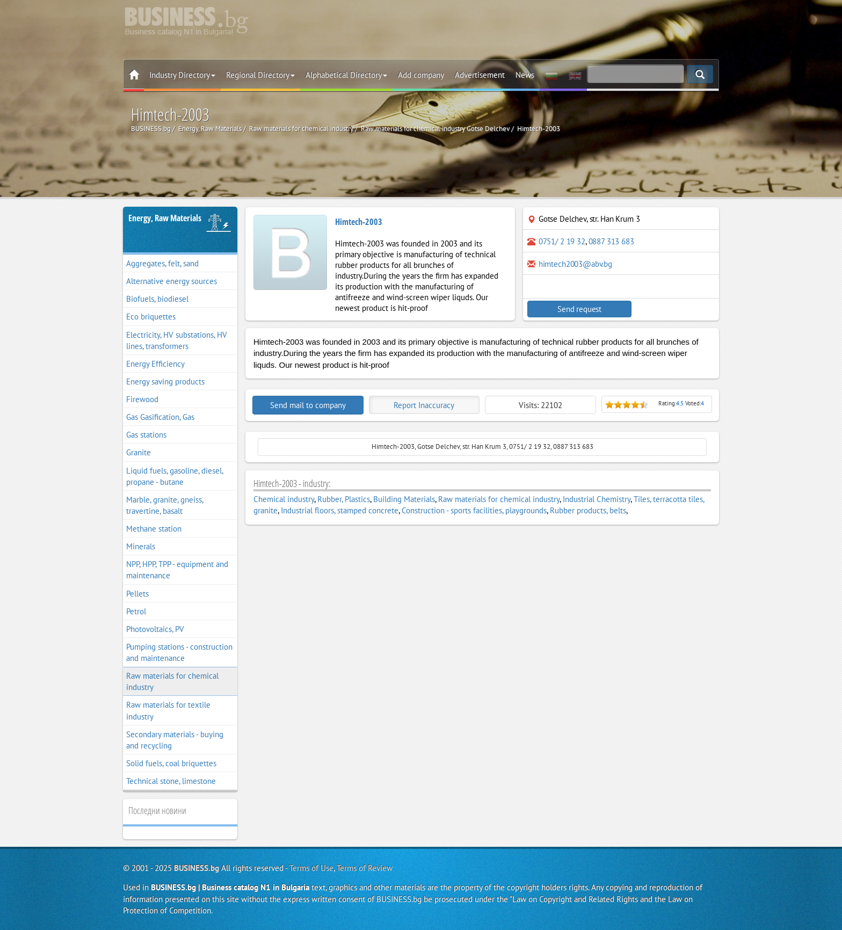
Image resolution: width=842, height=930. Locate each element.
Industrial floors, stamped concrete (339, 510)
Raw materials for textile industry (168, 710)
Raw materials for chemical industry (172, 681)
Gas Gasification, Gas (160, 417)
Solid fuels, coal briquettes (171, 763)
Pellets (137, 593)
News (525, 75)
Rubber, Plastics (343, 499)
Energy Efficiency (155, 364)
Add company (421, 75)
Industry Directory (182, 75)
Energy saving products (165, 381)
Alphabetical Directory (346, 75)
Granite (138, 452)
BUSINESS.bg (196, 868)
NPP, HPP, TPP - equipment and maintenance (177, 569)
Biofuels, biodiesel (157, 299)
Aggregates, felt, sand (162, 263)
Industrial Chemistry (596, 499)
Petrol (136, 611)
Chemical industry (283, 499)
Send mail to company (308, 405)
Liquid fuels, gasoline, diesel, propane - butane (174, 476)
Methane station (154, 529)
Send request (574, 309)
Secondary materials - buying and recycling (174, 740)
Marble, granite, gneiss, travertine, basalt (165, 505)
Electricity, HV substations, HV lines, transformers (176, 340)
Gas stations (146, 435)
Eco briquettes (151, 316)
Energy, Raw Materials (164, 218)
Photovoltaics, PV (155, 629)
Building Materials (404, 499)
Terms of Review (365, 868)
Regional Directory (260, 75)
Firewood (142, 399)
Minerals (140, 546)
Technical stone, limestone (171, 781)
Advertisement (480, 75)
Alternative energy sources (171, 281)
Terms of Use (311, 868)
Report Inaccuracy (424, 405)
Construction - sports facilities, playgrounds (474, 510)
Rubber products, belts (588, 510)
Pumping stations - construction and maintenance (179, 652)
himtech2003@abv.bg (575, 264)
